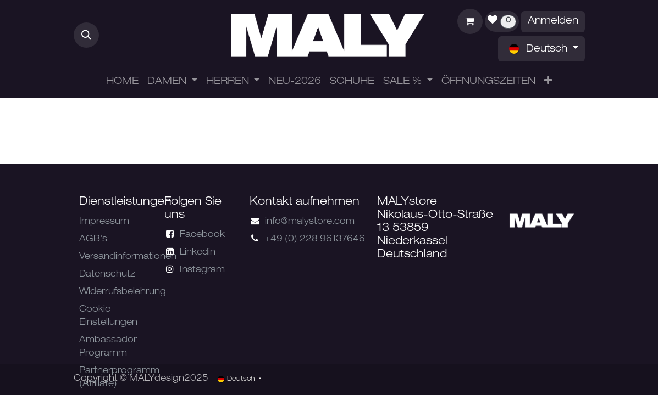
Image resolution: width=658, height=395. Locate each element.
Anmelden (553, 21)
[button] (86, 35)
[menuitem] (122, 82)
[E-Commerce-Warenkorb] (470, 21)
